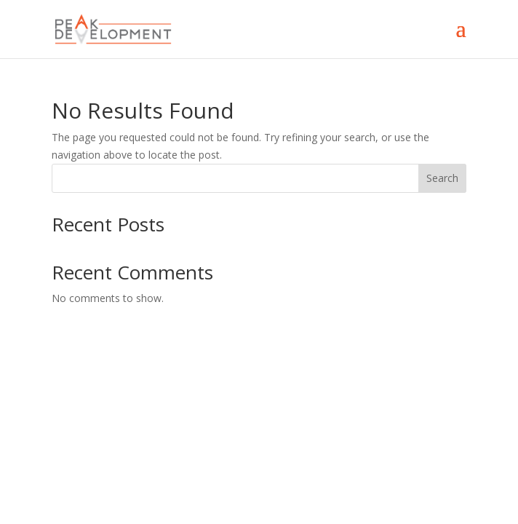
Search (442, 178)
